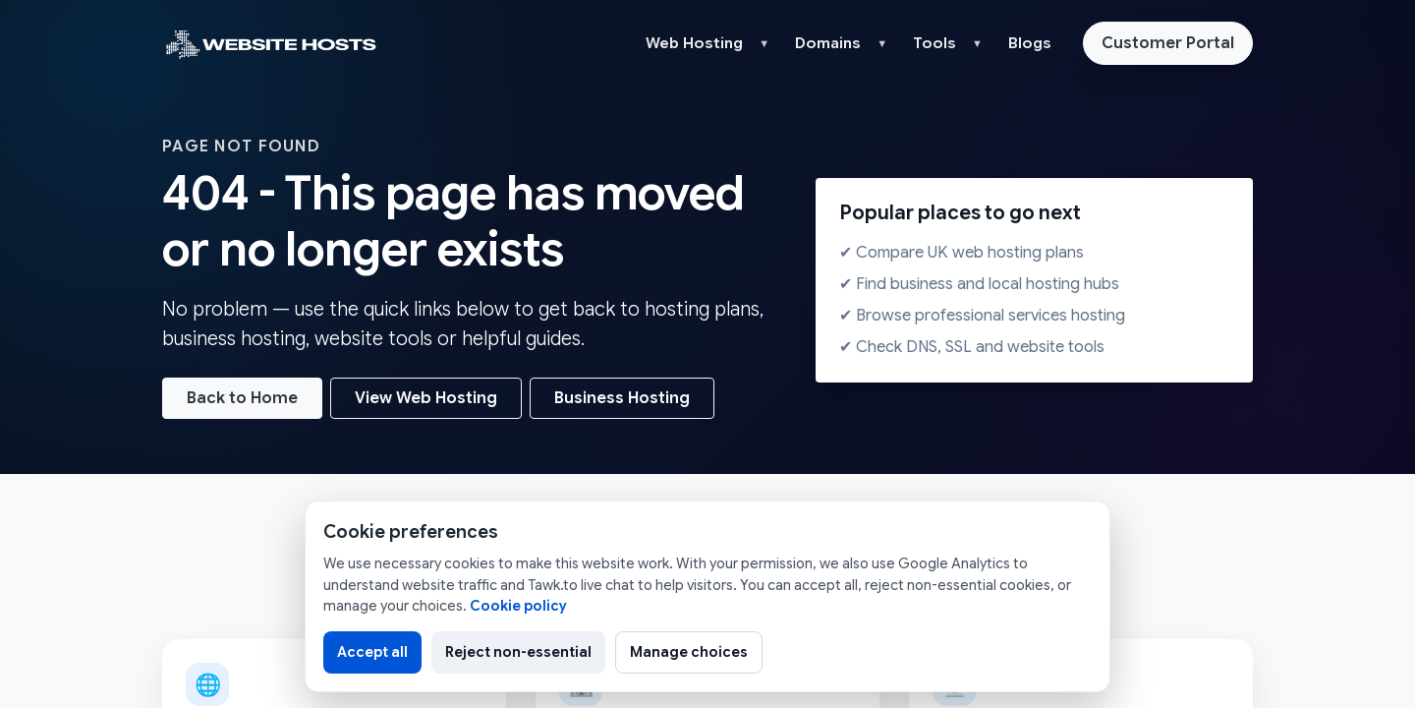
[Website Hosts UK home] (270, 44)
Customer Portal (1168, 43)
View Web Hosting (426, 398)
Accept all (372, 652)
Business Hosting (622, 398)
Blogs (1029, 43)
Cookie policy (518, 606)
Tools (934, 43)
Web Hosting (694, 43)
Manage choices (689, 652)
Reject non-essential (518, 652)
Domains (828, 43)
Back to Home (242, 398)
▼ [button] (764, 43)
